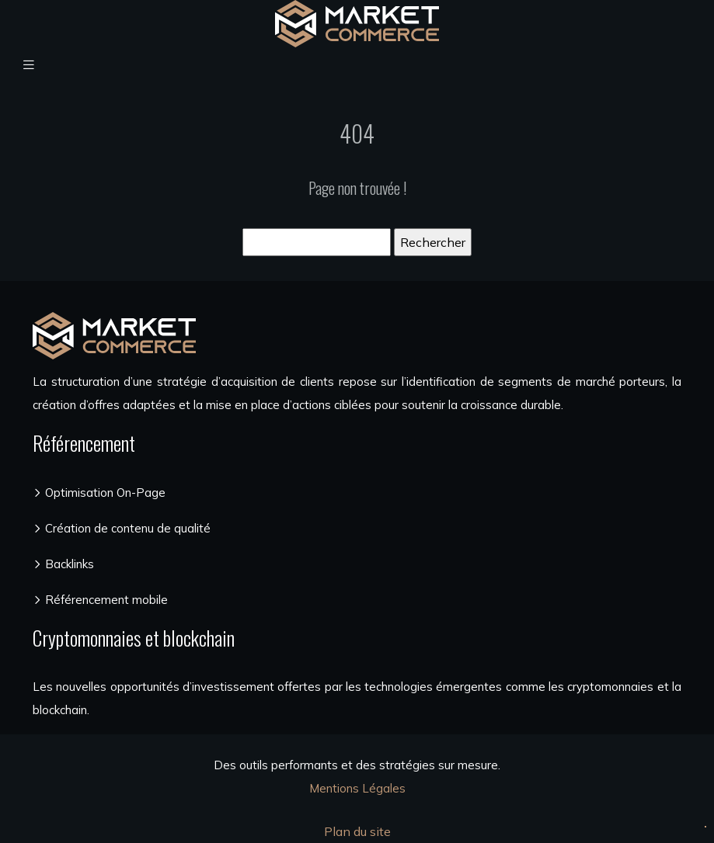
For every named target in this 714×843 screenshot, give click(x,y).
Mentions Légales (357, 788)
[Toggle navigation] (29, 65)
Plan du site (357, 831)
